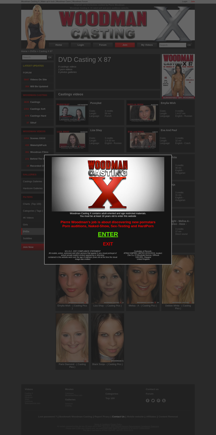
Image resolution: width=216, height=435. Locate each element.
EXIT (108, 243)
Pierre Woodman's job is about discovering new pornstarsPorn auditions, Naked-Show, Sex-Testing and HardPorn (108, 224)
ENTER (108, 234)
